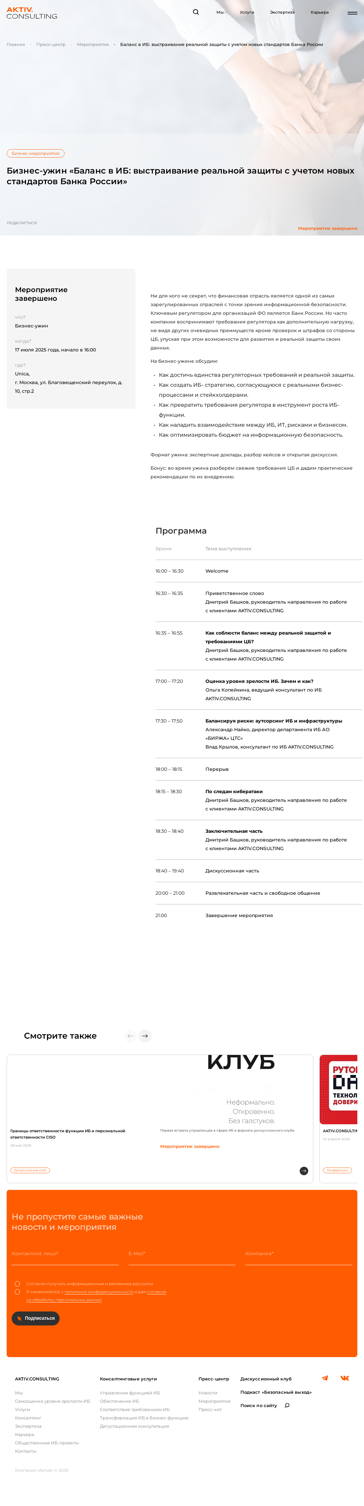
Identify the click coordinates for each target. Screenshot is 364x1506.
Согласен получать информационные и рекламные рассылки (84, 1283)
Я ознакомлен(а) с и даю (90, 1295)
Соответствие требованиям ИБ (135, 1409)
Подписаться (40, 1318)
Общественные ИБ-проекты (47, 1442)
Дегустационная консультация (134, 1426)
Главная (16, 44)
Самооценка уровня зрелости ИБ (52, 1401)
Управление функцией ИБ (130, 1392)
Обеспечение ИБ (119, 1401)
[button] (145, 1036)
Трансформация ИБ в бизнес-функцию (144, 1417)
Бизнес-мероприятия (36, 153)
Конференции (337, 1170)
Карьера (320, 12)
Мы (220, 12)
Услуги (247, 12)
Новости (207, 1392)
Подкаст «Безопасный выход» (276, 1392)
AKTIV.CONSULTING (37, 1378)
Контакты (25, 1451)
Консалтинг (28, 1417)
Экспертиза (282, 12)
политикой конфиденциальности (99, 1291)
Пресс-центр (51, 44)
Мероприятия (93, 44)
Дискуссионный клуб (30, 1170)
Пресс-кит (210, 1409)
